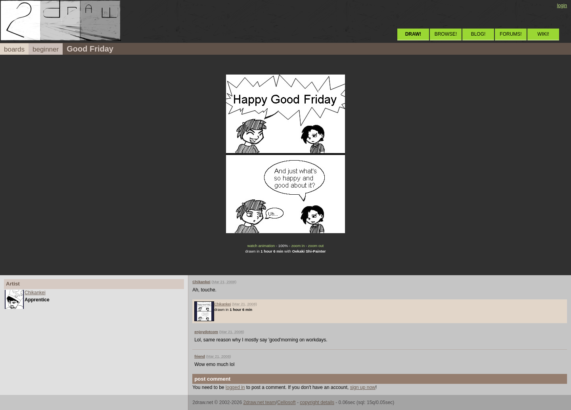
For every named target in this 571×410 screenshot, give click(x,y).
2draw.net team (259, 402)
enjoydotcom (206, 332)
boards (14, 49)
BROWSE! (446, 34)
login (562, 5)
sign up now (363, 387)
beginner (46, 49)
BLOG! (478, 34)
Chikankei (35, 292)
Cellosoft (286, 402)
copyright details (317, 402)
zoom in (298, 245)
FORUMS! (510, 34)
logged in (235, 387)
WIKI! (543, 34)
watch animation (261, 245)
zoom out (316, 245)
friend (199, 356)
